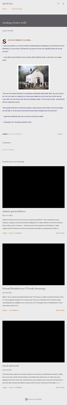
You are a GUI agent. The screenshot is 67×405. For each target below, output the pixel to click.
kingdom (18, 134)
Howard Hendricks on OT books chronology (23, 288)
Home (4, 9)
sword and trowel (10, 365)
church (11, 134)
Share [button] (59, 134)
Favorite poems (17, 9)
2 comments (14, 310)
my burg (7, 3)
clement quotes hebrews (14, 211)
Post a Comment (8, 150)
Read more (60, 233)
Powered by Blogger (33, 399)
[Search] (58, 3)
